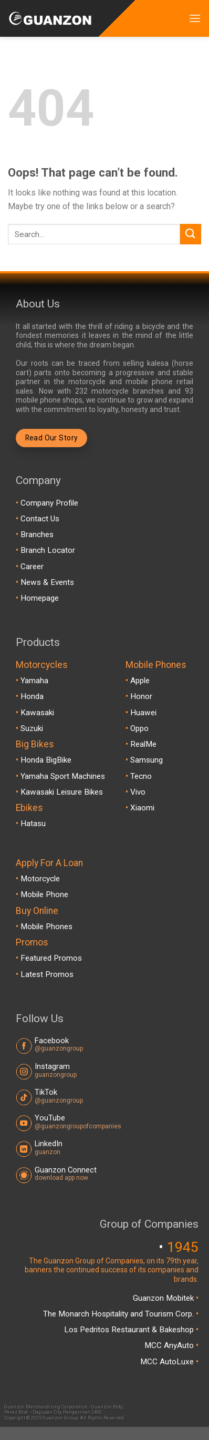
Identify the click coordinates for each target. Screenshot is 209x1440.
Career (32, 566)
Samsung (146, 760)
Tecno (141, 776)
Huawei (143, 712)
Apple (140, 680)
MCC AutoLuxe (168, 1361)
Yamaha (34, 680)
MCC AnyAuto (170, 1345)
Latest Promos (47, 974)
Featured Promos (51, 958)
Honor (141, 696)
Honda (32, 696)
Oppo (139, 728)
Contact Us (39, 518)
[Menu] (195, 18)
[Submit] (190, 234)
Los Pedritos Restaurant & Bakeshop (130, 1329)
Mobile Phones (46, 926)
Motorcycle (40, 878)
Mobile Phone (44, 894)
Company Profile (49, 503)
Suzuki (31, 728)
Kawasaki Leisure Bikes (61, 792)
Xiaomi (142, 807)
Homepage (39, 598)
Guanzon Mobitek (164, 1298)
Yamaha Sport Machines (62, 776)
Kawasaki (37, 712)
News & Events (47, 582)
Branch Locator (47, 550)
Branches (37, 534)
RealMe (143, 744)
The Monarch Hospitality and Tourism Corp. (119, 1314)
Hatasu (33, 823)
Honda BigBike (45, 760)
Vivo (137, 792)
